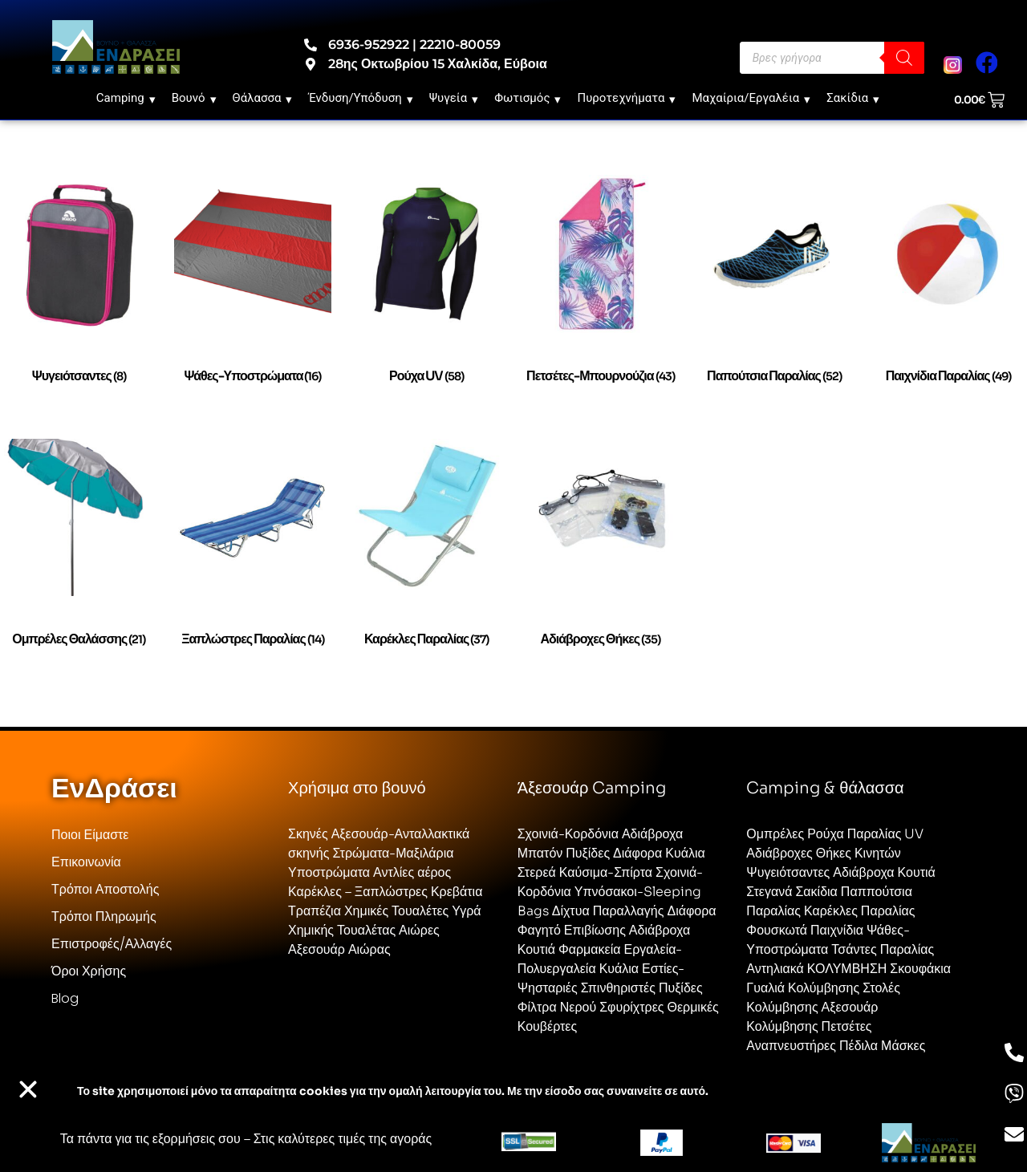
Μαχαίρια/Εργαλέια (751, 98)
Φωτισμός (527, 98)
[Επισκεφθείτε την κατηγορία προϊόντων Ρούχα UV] (426, 291)
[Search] (904, 58)
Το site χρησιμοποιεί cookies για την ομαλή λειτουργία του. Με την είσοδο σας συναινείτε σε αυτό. (392, 1091)
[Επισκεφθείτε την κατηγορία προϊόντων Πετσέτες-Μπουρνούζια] (601, 291)
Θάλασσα (263, 98)
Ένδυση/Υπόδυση (360, 98)
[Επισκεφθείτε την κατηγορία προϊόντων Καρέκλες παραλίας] (426, 555)
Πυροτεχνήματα (626, 98)
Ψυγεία (454, 98)
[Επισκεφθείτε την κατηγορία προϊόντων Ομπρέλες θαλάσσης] (79, 555)
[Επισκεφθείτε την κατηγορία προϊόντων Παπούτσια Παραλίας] (775, 291)
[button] (28, 1089)
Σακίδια (852, 98)
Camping (126, 98)
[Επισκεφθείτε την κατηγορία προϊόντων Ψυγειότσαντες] (79, 291)
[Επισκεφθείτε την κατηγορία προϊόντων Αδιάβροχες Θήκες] (601, 555)
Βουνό (194, 98)
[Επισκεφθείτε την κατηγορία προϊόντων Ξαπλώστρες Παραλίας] (253, 555)
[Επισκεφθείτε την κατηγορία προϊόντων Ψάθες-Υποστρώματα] (253, 291)
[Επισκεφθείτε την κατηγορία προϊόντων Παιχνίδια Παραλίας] (948, 291)
